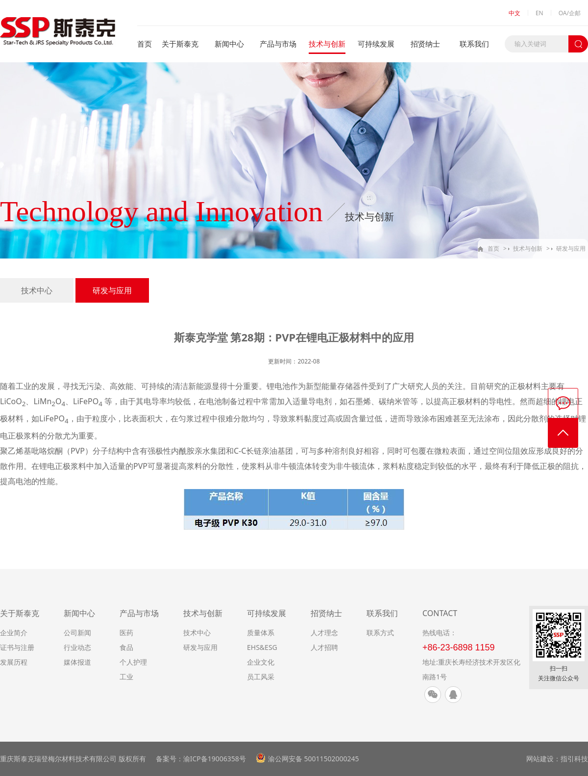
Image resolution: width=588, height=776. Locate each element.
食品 (126, 647)
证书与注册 (17, 647)
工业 (126, 676)
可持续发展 (376, 44)
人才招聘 (324, 647)
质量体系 (260, 632)
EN (539, 13)
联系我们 (474, 44)
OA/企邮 (570, 13)
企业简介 (13, 632)
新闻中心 (229, 44)
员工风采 (260, 676)
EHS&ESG (262, 647)
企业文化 (260, 662)
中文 (514, 13)
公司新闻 (77, 632)
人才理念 (324, 632)
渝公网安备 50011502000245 (313, 758)
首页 (144, 44)
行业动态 (77, 647)
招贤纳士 (425, 44)
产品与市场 (278, 44)
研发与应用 (571, 248)
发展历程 (13, 662)
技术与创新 (327, 44)
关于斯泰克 (180, 44)
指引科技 (574, 758)
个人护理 (133, 662)
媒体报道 (77, 662)
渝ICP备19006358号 (214, 758)
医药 (126, 632)
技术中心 (36, 290)
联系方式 (380, 632)
